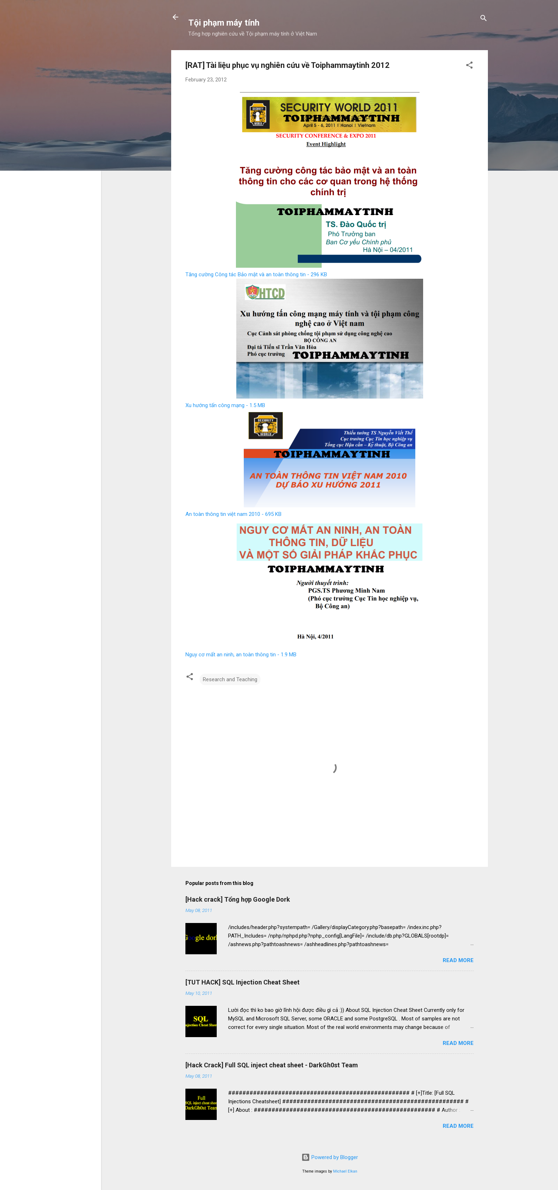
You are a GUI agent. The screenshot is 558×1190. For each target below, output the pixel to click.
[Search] (483, 19)
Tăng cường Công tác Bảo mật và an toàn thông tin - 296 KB (256, 274)
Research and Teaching (230, 679)
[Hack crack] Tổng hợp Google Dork (237, 899)
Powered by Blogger (329, 1157)
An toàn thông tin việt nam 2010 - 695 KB (233, 514)
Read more (458, 960)
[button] (469, 66)
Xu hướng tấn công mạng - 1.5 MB (225, 405)
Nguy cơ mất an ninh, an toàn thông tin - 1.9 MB (240, 654)
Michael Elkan (345, 1171)
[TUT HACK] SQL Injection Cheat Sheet (242, 982)
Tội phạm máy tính (223, 23)
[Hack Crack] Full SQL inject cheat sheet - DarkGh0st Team (271, 1065)
